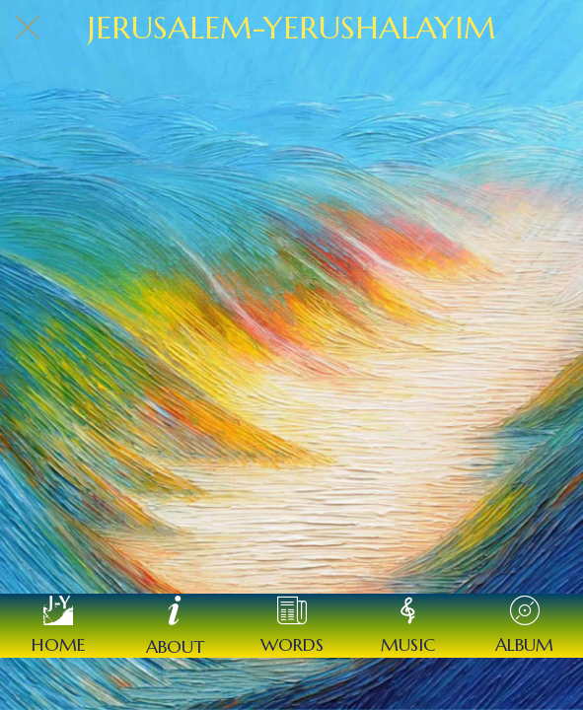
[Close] (27, 27)
